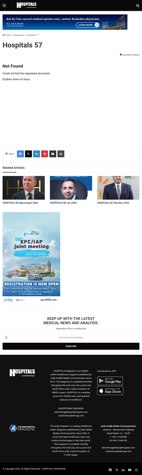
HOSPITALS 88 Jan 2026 (63, 203)
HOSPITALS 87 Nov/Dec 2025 (113, 203)
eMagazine (18, 35)
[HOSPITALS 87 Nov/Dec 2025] (118, 188)
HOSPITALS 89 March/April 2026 (20, 203)
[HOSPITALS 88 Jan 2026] (71, 188)
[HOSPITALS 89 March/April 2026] (24, 188)
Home (7, 35)
